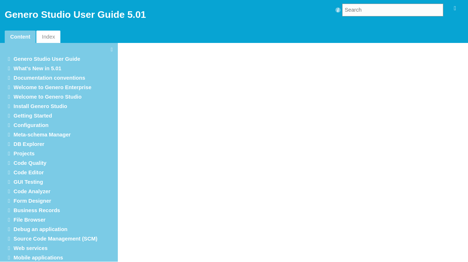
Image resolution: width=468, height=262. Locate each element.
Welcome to (47, 97)
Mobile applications (38, 258)
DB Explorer (28, 144)
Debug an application (40, 229)
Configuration (30, 125)
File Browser (29, 220)
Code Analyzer (31, 191)
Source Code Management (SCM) (55, 239)
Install (40, 106)
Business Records (36, 210)
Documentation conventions (49, 78)
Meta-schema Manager (42, 135)
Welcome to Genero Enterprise (52, 87)
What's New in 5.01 (37, 68)
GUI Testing (28, 182)
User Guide (46, 59)
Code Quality (29, 163)
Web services (30, 248)
